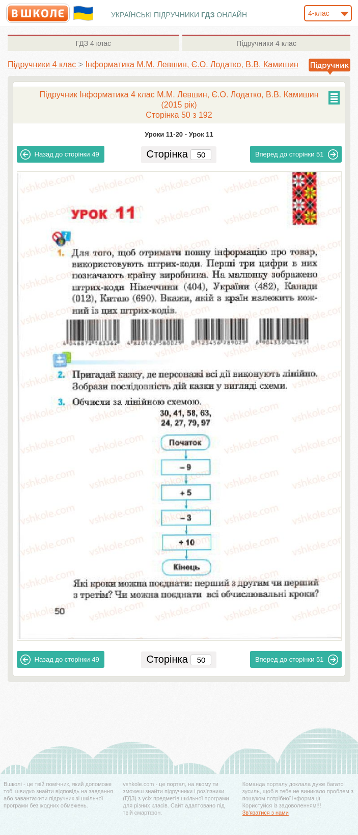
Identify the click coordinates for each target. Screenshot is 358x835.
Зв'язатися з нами (265, 813)
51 (296, 154)
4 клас (93, 43)
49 (59, 154)
